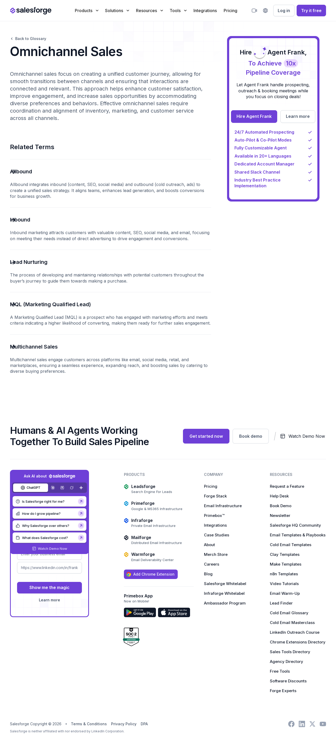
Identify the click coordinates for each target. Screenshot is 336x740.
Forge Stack (215, 496)
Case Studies (216, 534)
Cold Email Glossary (289, 612)
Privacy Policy (123, 724)
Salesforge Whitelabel (225, 583)
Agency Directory (286, 661)
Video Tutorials (284, 583)
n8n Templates (284, 573)
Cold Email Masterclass (292, 622)
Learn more (49, 600)
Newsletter (280, 515)
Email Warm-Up (285, 593)
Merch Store (216, 554)
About (209, 544)
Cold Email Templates (290, 544)
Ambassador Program (225, 603)
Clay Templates (285, 554)
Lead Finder (281, 603)
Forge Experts (283, 690)
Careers (211, 564)
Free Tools (280, 671)
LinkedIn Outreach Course (294, 632)
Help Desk (279, 496)
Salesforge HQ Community (295, 525)
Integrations (205, 10)
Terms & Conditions (89, 724)
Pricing (230, 10)
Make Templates (285, 564)
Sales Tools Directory (290, 651)
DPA (144, 724)
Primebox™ (214, 515)
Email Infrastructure (223, 505)
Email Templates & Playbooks (298, 534)
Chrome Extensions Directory (298, 642)
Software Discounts (288, 680)
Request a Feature (287, 486)
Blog (208, 573)
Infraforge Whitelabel (224, 593)
